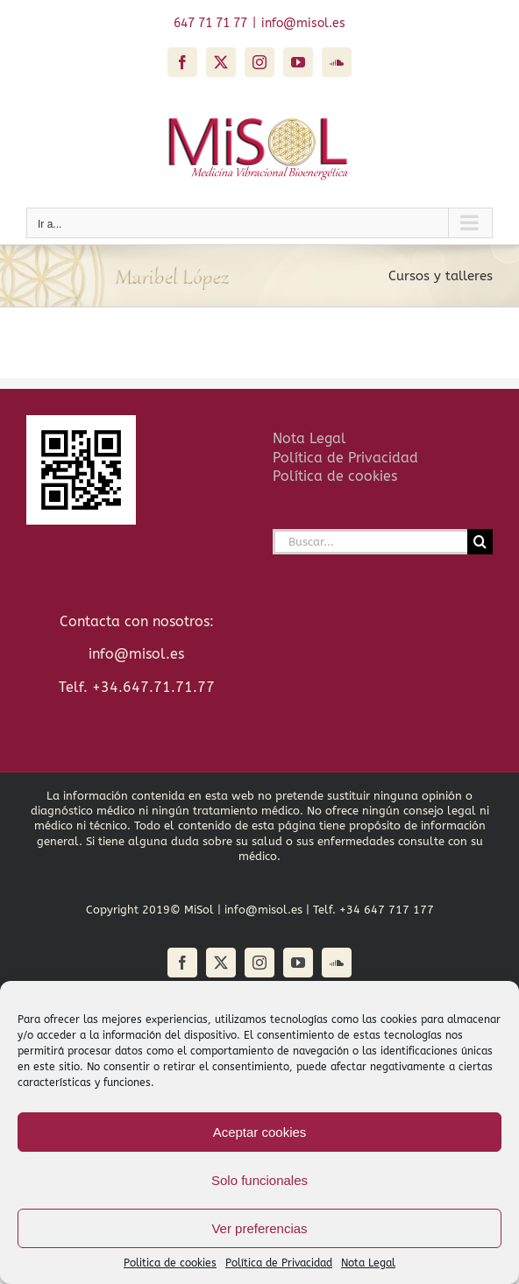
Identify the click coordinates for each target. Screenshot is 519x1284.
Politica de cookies (170, 1263)
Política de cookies (335, 476)
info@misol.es (303, 23)
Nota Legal (368, 1263)
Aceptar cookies (260, 1132)
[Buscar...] (370, 541)
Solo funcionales (259, 1180)
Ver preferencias (259, 1228)
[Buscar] (480, 541)
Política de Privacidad (278, 1263)
